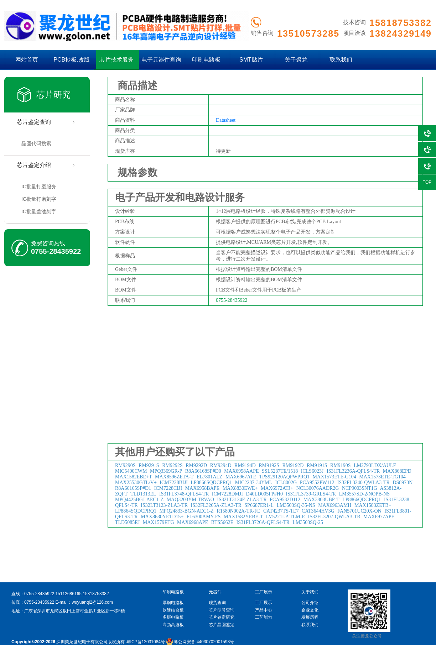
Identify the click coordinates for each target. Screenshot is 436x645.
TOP (427, 182)
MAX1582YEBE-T (243, 516)
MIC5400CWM (131, 471)
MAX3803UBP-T (321, 499)
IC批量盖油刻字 (38, 211)
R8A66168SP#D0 (203, 471)
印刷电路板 (206, 60)
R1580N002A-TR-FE (238, 511)
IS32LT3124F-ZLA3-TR (241, 499)
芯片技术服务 (116, 60)
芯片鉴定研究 (221, 617)
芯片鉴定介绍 (34, 165)
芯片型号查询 (221, 610)
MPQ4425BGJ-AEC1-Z (139, 499)
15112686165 (68, 593)
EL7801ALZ (209, 476)
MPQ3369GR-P (166, 471)
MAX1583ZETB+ (372, 505)
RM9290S (125, 465)
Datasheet (225, 120)
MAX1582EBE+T (133, 476)
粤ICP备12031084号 (145, 641)
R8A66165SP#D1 (133, 488)
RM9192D (293, 465)
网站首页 (26, 60)
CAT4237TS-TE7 (281, 511)
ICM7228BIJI (174, 482)
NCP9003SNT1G (359, 488)
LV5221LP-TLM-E (285, 516)
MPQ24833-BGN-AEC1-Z (186, 511)
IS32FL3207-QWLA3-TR (334, 516)
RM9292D (196, 465)
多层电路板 (173, 617)
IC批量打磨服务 (38, 186)
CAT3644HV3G (318, 511)
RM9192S (269, 465)
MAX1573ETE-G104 (334, 476)
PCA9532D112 (285, 499)
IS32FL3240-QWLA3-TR (363, 482)
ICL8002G (286, 482)
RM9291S (149, 465)
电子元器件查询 (161, 60)
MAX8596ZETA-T (174, 476)
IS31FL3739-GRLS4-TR (311, 494)
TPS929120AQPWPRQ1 (284, 476)
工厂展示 (263, 602)
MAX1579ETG (158, 522)
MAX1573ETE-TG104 (382, 476)
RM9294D (221, 465)
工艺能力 (263, 617)
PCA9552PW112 (317, 482)
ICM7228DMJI (227, 494)
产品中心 (263, 610)
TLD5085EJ (127, 522)
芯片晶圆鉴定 (221, 624)
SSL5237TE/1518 (280, 471)
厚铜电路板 (173, 602)
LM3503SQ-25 (307, 522)
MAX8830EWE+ (240, 488)
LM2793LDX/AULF (375, 465)
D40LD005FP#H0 (264, 494)
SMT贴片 (251, 60)
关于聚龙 (296, 60)
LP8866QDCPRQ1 (361, 499)
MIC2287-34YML (253, 482)
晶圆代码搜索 (36, 143)
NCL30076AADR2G (317, 488)
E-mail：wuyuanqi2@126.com (84, 602)
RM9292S (172, 465)
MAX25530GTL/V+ (136, 482)
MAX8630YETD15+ (162, 516)
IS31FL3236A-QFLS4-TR (353, 471)
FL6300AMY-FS (204, 516)
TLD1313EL (143, 494)
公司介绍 (309, 602)
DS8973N (402, 482)
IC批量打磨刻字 (38, 199)
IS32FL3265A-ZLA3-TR (216, 505)
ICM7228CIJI (168, 488)
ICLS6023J (312, 471)
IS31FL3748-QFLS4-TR (184, 494)
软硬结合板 (173, 610)
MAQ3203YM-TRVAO (190, 499)
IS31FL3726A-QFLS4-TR (262, 522)
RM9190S (340, 465)
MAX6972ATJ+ (277, 488)
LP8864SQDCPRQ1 (135, 511)
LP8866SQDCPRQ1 (211, 482)
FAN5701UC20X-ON (359, 511)
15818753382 (96, 593)
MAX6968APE (192, 522)
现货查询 (217, 602)
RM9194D (245, 465)
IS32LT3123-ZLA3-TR (164, 505)
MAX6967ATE (240, 476)
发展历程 (309, 617)
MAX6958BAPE (202, 488)
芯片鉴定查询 (34, 122)
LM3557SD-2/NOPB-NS (364, 494)
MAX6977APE (378, 516)
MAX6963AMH (334, 505)
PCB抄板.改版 (71, 60)
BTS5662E (222, 522)
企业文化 (309, 610)
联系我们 (340, 60)
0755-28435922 (56, 251)
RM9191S (317, 465)
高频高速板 (173, 624)
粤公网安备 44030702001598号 (200, 641)
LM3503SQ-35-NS (296, 505)
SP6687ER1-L (259, 505)
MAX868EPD (397, 471)
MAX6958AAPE (241, 471)
